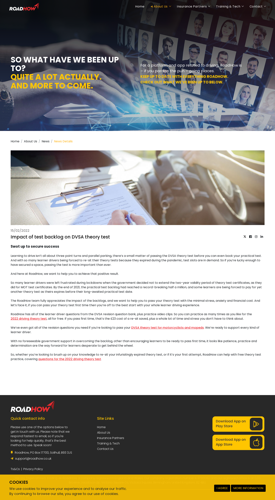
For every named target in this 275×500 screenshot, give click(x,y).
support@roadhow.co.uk (33, 458)
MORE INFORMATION (248, 488)
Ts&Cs (15, 469)
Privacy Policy (33, 469)
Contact (254, 6)
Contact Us (105, 449)
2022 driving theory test (29, 318)
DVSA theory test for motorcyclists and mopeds (167, 327)
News (45, 141)
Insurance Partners (190, 6)
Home (138, 6)
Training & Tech (226, 6)
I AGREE (222, 488)
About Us (159, 6)
